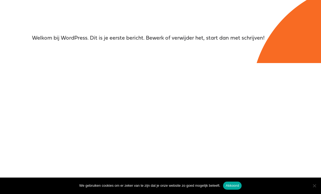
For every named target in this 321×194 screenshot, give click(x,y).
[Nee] (314, 185)
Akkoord (232, 185)
